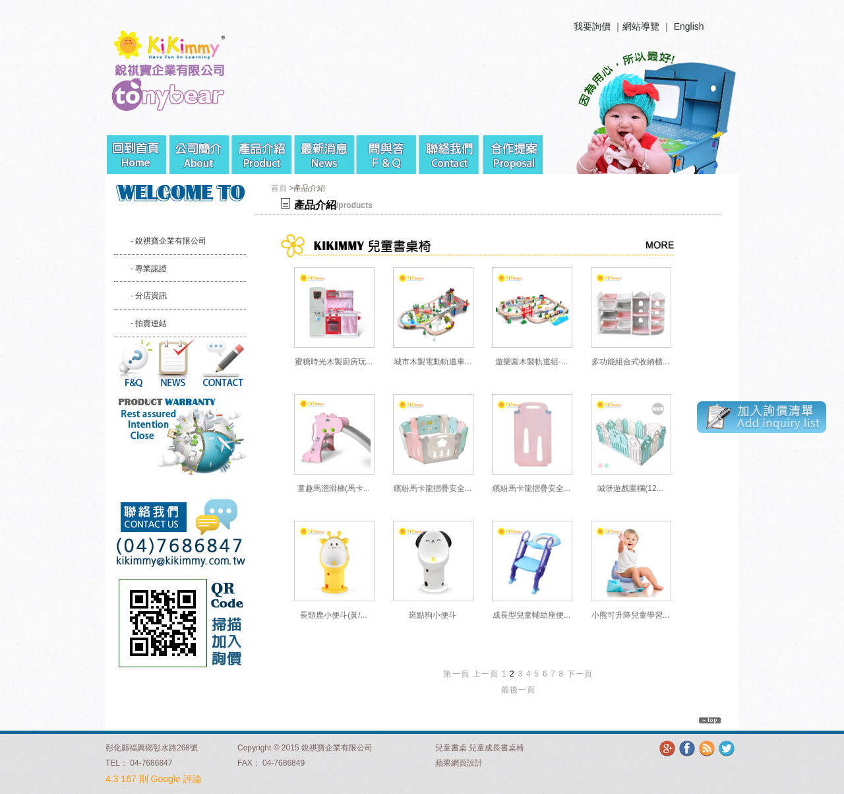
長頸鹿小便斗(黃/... (333, 615)
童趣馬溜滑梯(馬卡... (333, 488)
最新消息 (324, 149)
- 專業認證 (149, 268)
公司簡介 (199, 149)
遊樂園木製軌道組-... (531, 361)
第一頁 (456, 673)
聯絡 (223, 363)
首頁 (279, 188)
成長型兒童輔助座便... (531, 615)
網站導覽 (640, 26)
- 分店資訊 (149, 295)
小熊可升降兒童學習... (630, 615)
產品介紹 (262, 149)
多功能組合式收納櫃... (630, 361)
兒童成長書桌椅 (496, 747)
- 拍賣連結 (149, 323)
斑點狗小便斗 (432, 615)
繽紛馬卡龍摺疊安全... (432, 488)
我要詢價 (592, 26)
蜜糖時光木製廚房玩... (334, 361)
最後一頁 (518, 689)
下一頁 (580, 673)
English (689, 26)
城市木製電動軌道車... (432, 361)
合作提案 (512, 149)
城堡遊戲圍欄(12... (630, 488)
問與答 (387, 149)
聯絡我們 (450, 149)
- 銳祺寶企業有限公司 (168, 241)
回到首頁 (137, 149)
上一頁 (486, 673)
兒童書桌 (451, 747)
